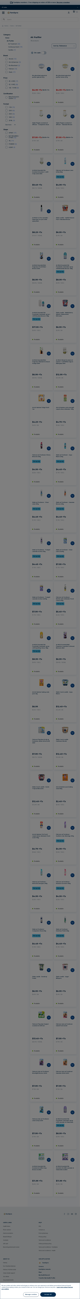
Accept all (48, 1294)
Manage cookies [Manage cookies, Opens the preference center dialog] (31, 1294)
